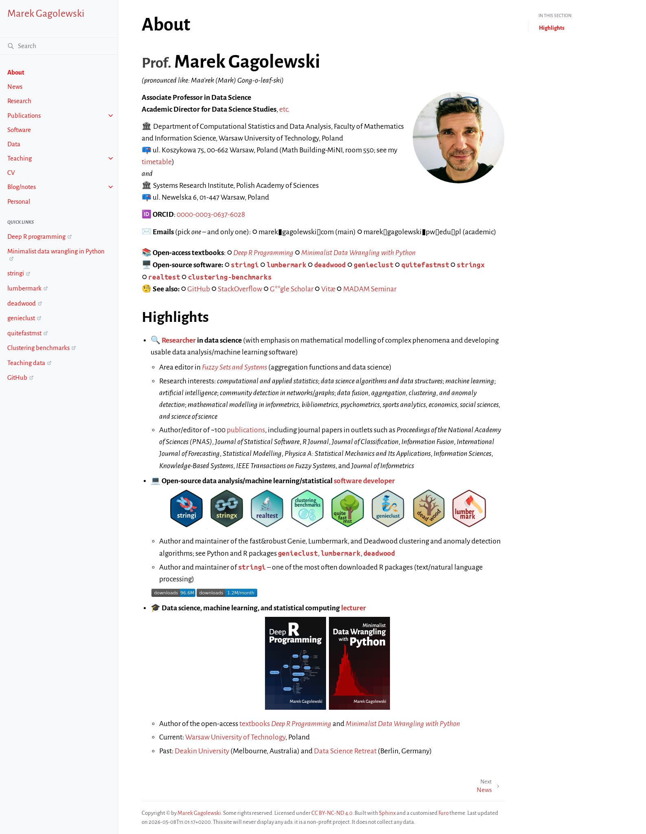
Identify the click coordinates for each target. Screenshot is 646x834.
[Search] (59, 46)
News (14, 86)
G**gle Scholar (291, 289)
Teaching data (26, 362)
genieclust (21, 318)
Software (19, 129)
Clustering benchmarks (38, 347)
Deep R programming (36, 236)
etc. (284, 109)
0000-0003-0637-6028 (211, 214)
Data (13, 144)
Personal (18, 201)
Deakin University (202, 751)
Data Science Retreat (345, 751)
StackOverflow (240, 289)
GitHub (17, 377)
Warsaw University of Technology (235, 737)
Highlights (552, 28)
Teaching (19, 158)
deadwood (21, 303)
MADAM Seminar (369, 289)
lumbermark (24, 288)
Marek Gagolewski (45, 13)
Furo (443, 813)
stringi (15, 273)
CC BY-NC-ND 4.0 (332, 813)
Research (19, 100)
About (15, 72)
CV (11, 172)
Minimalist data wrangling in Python (56, 251)
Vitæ (328, 289)
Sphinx (387, 813)
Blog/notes (21, 186)
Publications (24, 115)
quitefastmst (24, 333)
